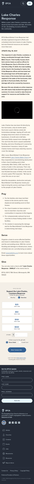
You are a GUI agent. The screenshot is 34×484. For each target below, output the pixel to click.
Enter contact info (16, 350)
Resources (7, 458)
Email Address (7, 391)
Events (6, 444)
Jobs (5, 449)
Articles (6, 430)
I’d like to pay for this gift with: (17, 340)
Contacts (6, 439)
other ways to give (21, 358)
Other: (8, 334)
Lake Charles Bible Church (20, 157)
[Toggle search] (23, 3)
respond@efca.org (12, 253)
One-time (23, 297)
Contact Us (5, 471)
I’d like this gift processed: (17, 295)
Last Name (5, 384)
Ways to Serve (8, 462)
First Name (5, 376)
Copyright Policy (24, 471)
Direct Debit (12, 342)
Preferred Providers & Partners (10, 475)
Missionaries (7, 453)
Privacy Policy (14, 471)
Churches (6, 435)
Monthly (13, 297)
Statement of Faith (7, 417)
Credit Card (25, 342)
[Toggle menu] (29, 3)
